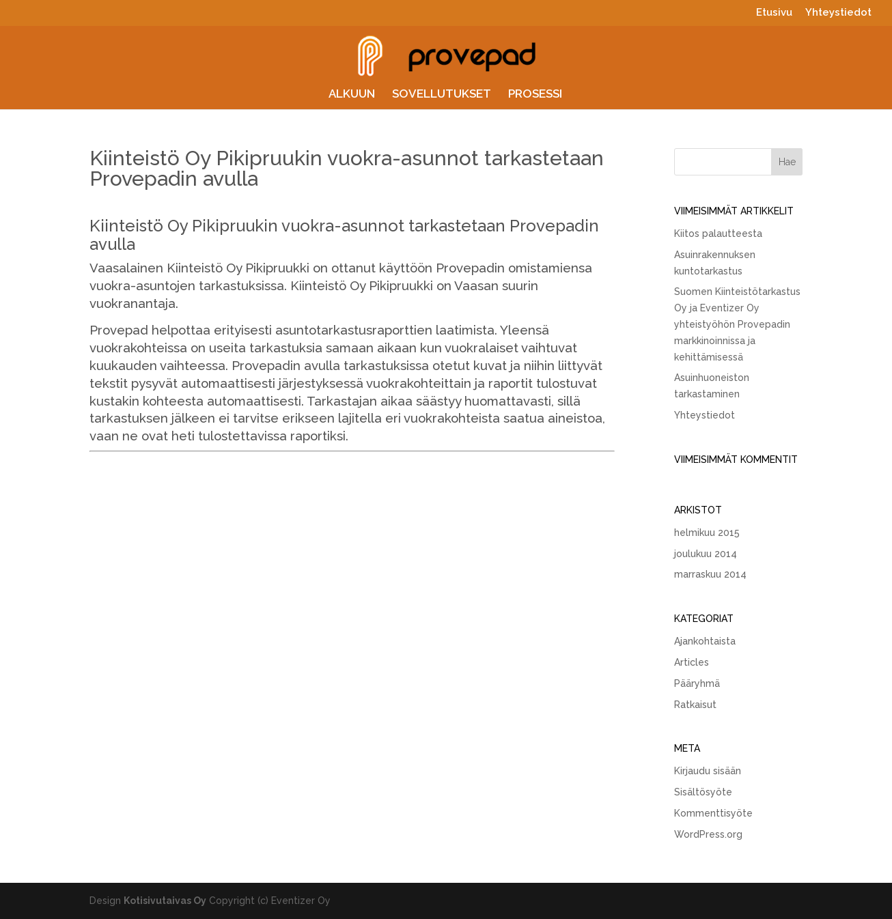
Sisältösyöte (703, 792)
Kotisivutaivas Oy (165, 900)
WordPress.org (708, 834)
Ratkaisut (695, 704)
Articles (691, 662)
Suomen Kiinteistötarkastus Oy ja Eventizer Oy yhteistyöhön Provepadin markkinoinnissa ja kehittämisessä (737, 324)
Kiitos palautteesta (718, 233)
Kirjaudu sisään (707, 770)
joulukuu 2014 (705, 553)
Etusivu (774, 13)
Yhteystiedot (838, 13)
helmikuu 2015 (707, 532)
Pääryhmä (697, 683)
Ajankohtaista (705, 641)
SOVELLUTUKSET (441, 94)
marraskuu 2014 (710, 574)
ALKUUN (352, 94)
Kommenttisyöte (713, 813)
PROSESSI (535, 94)
